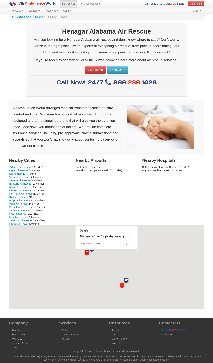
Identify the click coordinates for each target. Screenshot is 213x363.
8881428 (173, 330)
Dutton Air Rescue (18, 187)
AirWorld (32, 4)
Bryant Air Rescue (18, 217)
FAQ (113, 334)
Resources (51, 10)
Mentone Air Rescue (19, 180)
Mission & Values (20, 343)
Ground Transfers (71, 334)
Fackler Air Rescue (19, 223)
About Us (17, 10)
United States (24, 16)
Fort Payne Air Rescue (20, 193)
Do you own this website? (91, 244)
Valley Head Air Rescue (21, 167)
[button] (126, 281)
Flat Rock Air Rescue (20, 190)
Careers (16, 347)
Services (34, 10)
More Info (116, 343)
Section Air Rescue (19, 210)
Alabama (38, 16)
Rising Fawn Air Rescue (21, 207)
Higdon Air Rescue (18, 197)
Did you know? (119, 339)
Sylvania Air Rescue (19, 177)
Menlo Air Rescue (18, 203)
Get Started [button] (196, 3)
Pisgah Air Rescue (18, 170)
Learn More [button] (117, 70)
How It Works (18, 334)
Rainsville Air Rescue (20, 183)
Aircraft (65, 339)
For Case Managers (90, 3)
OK (127, 243)
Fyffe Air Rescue (17, 213)
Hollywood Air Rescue (20, 200)
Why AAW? (17, 339)
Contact (67, 10)
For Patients (68, 3)
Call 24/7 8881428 (164, 3)
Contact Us (167, 334)
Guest (197, 10)
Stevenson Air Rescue (20, 220)
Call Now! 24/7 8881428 (106, 82)
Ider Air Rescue (17, 173)
